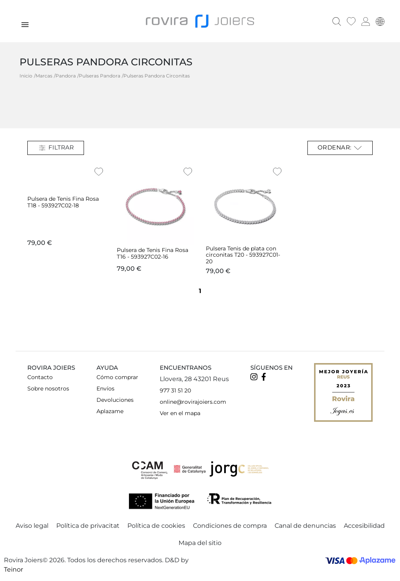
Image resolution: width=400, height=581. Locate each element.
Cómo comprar (117, 377)
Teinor (13, 569)
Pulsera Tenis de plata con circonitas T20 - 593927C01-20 (243, 255)
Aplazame (109, 411)
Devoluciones (115, 399)
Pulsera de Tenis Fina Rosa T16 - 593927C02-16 (152, 253)
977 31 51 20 (175, 390)
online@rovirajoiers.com (193, 401)
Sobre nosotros (48, 388)
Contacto (40, 377)
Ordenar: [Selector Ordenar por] (340, 148)
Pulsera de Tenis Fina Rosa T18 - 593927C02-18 (63, 202)
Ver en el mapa (180, 413)
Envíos (105, 388)
